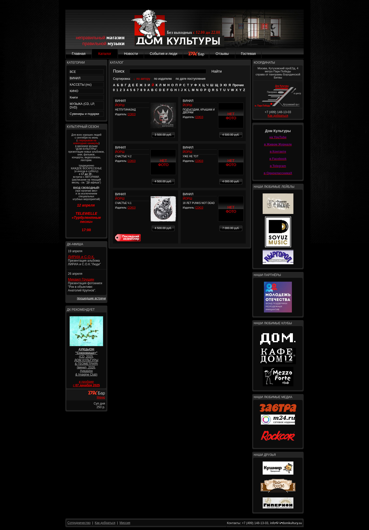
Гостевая (248, 54)
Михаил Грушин (81, 279)
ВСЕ (73, 72)
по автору (143, 79)
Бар (196, 54)
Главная (78, 54)
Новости (131, 54)
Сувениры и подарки (84, 114)
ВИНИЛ (75, 78)
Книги (74, 97)
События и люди (163, 54)
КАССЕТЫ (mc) (80, 84)
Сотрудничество (78, 523)
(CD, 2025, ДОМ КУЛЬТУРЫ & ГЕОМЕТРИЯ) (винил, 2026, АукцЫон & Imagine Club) (86, 362)
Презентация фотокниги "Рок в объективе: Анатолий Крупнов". (85, 286)
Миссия (124, 523)
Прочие (238, 85)
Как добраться (278, 115)
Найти (216, 71)
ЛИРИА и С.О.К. (81, 257)
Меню (101, 397)
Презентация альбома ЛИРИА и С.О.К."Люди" (84, 262)
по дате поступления (191, 79)
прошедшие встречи (91, 298)
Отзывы (222, 54)
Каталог (104, 54)
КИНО (74, 91)
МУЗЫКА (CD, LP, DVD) (82, 105)
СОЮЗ (132, 114)
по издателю (163, 79)
